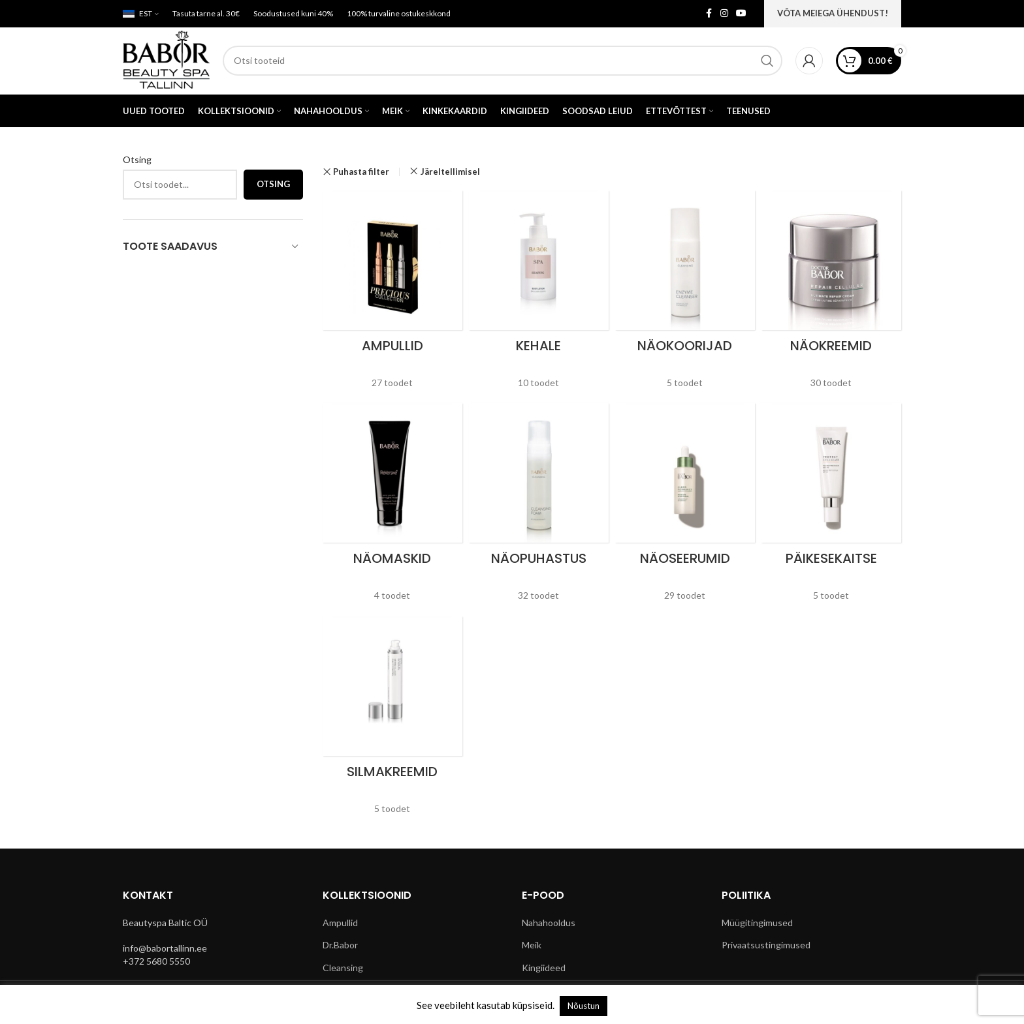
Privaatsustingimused (766, 946)
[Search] (503, 61)
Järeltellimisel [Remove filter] (450, 173)
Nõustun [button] (584, 1006)
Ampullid (340, 923)
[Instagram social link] (724, 14)
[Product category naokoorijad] (685, 295)
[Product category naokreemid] (831, 295)
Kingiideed (544, 968)
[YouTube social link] (741, 14)
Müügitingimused (757, 923)
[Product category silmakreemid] (392, 721)
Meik (531, 946)
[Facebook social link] (708, 14)
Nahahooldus (548, 923)
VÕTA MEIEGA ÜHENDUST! (832, 13)
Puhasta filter (361, 173)
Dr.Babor (340, 946)
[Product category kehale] (539, 295)
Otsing (137, 160)
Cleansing (343, 968)
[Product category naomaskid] (392, 507)
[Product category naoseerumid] (685, 507)
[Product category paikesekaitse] (831, 507)
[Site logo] (167, 60)
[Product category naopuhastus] (539, 507)
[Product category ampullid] (392, 295)
